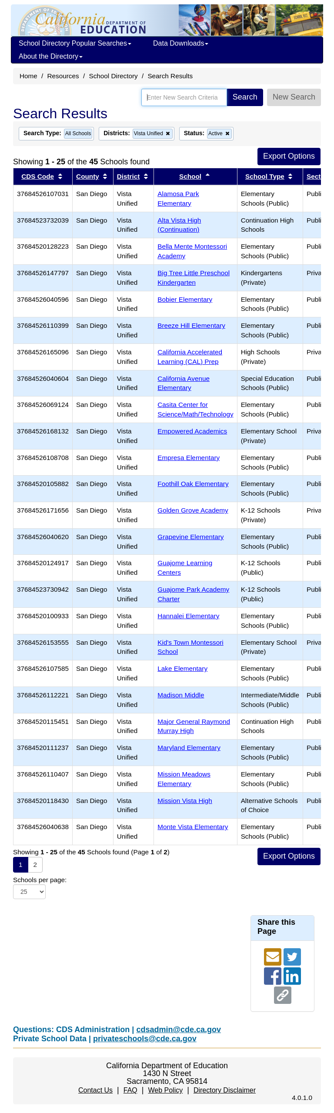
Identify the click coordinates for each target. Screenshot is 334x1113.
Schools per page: (40, 879)
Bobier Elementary (184, 299)
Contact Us (95, 1090)
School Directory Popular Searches (75, 43)
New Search (294, 97)
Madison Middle (180, 695)
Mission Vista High (184, 800)
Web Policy (165, 1090)
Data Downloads (180, 43)
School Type (264, 176)
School (190, 176)
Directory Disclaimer (225, 1090)
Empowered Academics (192, 431)
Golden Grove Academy (192, 510)
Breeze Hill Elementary (191, 325)
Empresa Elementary (188, 457)
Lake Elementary (182, 668)
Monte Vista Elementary (192, 826)
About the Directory (51, 56)
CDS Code (37, 176)
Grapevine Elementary (190, 536)
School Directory (113, 76)
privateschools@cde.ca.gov (145, 1038)
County (87, 176)
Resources (63, 76)
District (128, 176)
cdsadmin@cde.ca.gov (178, 1029)
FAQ (130, 1090)
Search (245, 97)
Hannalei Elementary (188, 616)
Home (28, 76)
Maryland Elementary (188, 747)
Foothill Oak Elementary (192, 483)
